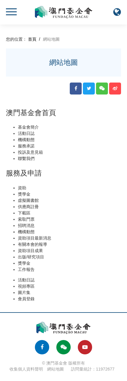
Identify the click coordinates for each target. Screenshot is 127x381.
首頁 (32, 39)
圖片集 (24, 292)
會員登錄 (26, 298)
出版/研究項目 (31, 256)
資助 (22, 187)
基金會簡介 (28, 127)
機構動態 (26, 139)
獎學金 (24, 194)
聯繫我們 (26, 158)
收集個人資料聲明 (26, 369)
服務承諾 (26, 146)
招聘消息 (26, 225)
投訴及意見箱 (30, 152)
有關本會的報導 (32, 244)
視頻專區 (26, 286)
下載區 (24, 213)
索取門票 (26, 219)
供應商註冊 (28, 206)
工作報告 (26, 269)
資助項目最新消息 (34, 238)
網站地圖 (55, 369)
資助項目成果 (30, 250)
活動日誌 (26, 133)
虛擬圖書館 (28, 200)
